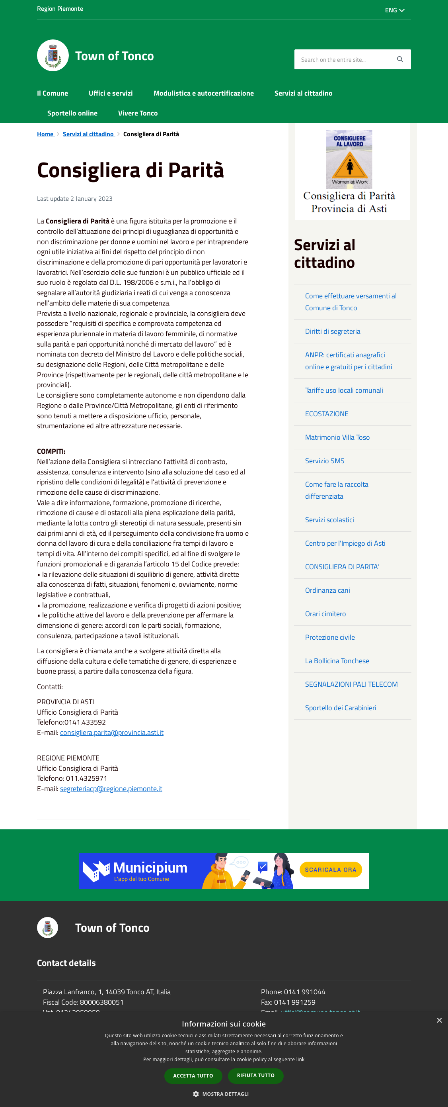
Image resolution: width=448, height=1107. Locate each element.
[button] (224, 1093)
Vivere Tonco (138, 113)
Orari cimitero (325, 613)
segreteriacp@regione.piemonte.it (111, 788)
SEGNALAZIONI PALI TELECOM (351, 684)
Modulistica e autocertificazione (204, 93)
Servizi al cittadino (304, 93)
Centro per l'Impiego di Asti (345, 543)
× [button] (439, 1021)
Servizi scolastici (329, 519)
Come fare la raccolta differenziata (336, 490)
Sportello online (72, 113)
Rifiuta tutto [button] (256, 1075)
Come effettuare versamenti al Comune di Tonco (351, 301)
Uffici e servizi (111, 93)
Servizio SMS (325, 460)
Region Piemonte (60, 8)
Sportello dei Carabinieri (340, 707)
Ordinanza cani (327, 590)
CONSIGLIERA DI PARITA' (342, 566)
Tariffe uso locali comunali (344, 390)
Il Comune (52, 93)
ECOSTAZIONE (327, 413)
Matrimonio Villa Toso (337, 437)
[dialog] (224, 1059)
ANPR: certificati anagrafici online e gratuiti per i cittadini (348, 360)
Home (46, 134)
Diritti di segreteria (332, 331)
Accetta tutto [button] (193, 1075)
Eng (395, 10)
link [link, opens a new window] (300, 1059)
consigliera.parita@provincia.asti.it (112, 732)
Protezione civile (330, 637)
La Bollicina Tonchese (337, 660)
